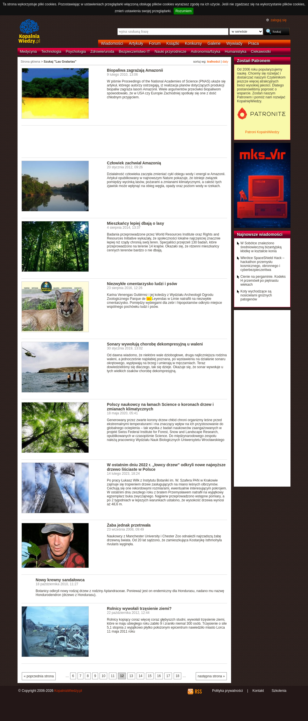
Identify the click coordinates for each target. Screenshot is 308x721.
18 (177, 676)
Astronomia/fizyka (205, 51)
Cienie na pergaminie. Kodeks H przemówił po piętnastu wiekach (263, 281)
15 (150, 676)
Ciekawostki (261, 51)
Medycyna (28, 51)
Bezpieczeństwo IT (134, 51)
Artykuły (136, 43)
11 (113, 676)
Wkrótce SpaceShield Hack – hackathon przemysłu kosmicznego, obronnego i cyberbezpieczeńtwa (262, 264)
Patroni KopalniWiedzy (262, 132)
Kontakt (258, 691)
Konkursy (193, 43)
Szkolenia (279, 691)
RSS (198, 691)
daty (225, 61)
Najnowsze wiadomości (260, 234)
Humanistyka (235, 51)
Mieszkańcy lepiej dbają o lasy (135, 223)
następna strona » (211, 676)
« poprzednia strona (39, 676)
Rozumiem (183, 11)
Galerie (214, 43)
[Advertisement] (124, 141)
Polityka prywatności (227, 691)
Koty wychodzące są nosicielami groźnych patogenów (256, 295)
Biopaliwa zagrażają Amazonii (135, 70)
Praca (253, 43)
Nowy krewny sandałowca (60, 580)
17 (168, 676)
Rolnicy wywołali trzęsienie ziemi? (139, 608)
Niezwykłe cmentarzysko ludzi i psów (142, 283)
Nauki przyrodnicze (170, 51)
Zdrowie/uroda (102, 51)
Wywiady (234, 43)
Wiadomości (112, 43)
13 (131, 676)
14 (140, 676)
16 (159, 676)
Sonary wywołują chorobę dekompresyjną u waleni (155, 344)
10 (103, 676)
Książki (172, 43)
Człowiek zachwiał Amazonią (134, 163)
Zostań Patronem (253, 60)
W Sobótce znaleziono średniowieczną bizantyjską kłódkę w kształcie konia (260, 247)
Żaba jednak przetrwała (128, 525)
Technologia (51, 51)
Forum (155, 43)
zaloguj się (279, 20)
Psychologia (76, 51)
